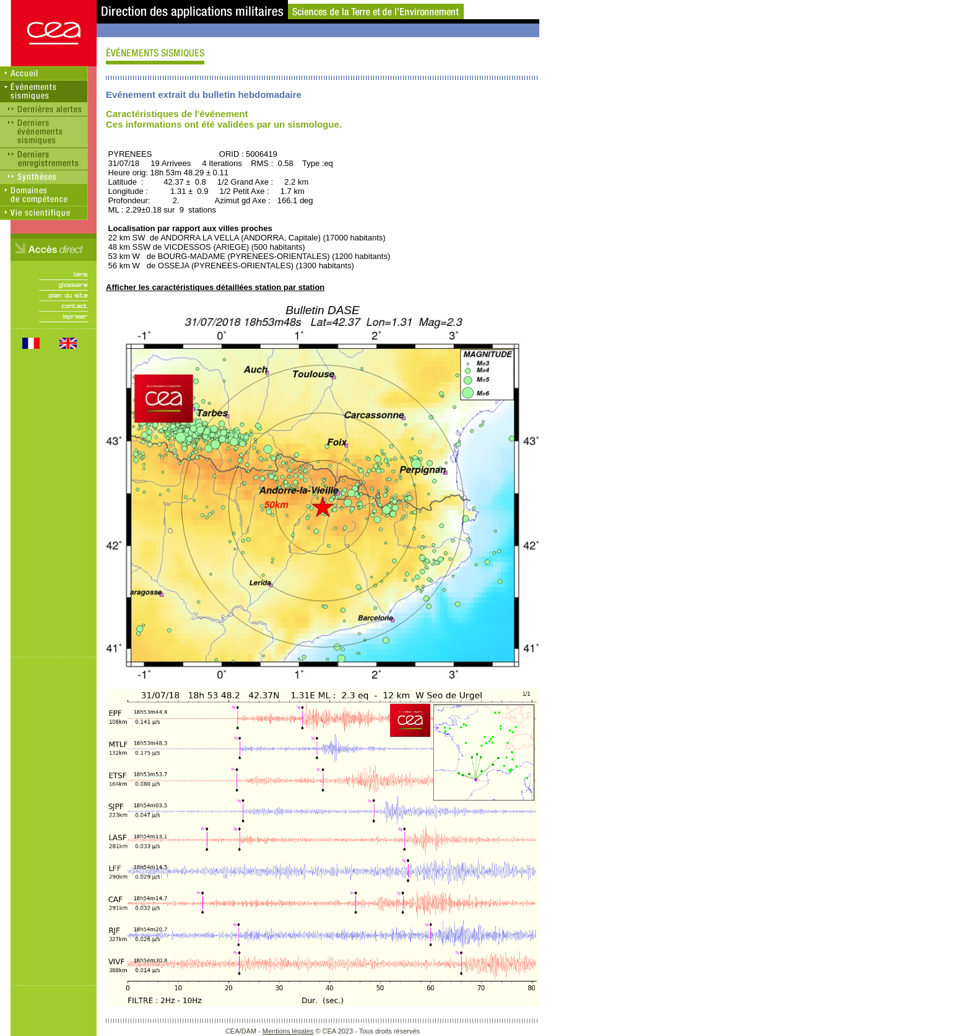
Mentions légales (288, 1031)
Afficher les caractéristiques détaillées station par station (215, 287)
